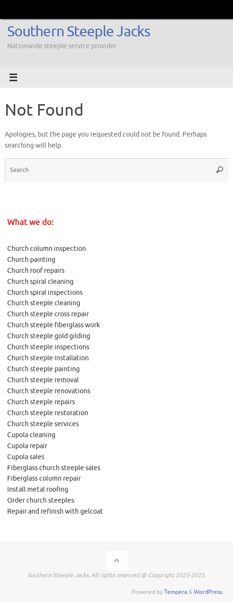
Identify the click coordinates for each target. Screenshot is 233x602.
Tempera (175, 592)
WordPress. (208, 592)
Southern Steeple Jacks (78, 32)
